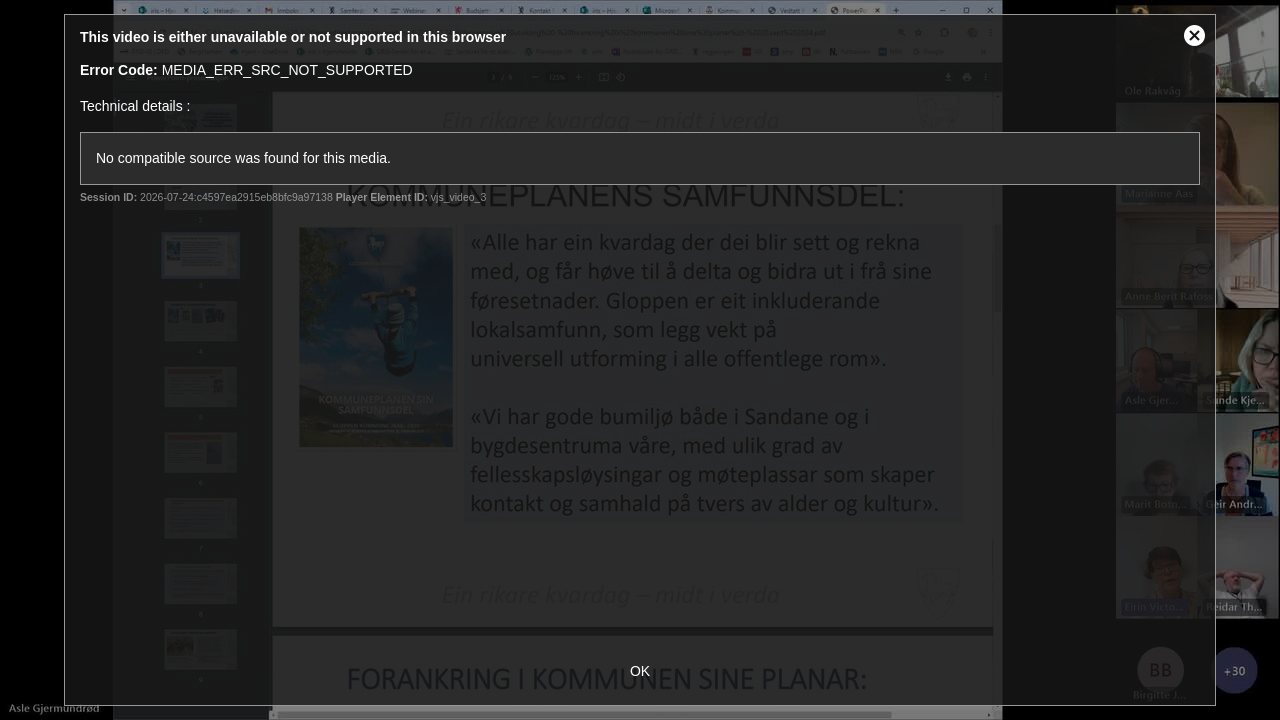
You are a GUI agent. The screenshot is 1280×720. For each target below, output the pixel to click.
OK (640, 671)
